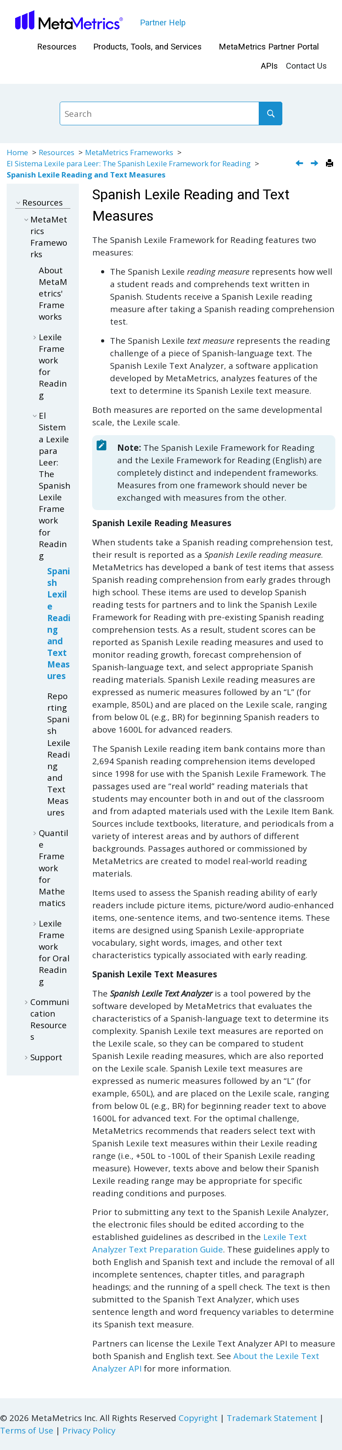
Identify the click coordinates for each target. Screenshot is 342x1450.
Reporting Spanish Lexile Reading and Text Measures (58, 754)
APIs (269, 66)
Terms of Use (26, 1430)
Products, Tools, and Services (147, 47)
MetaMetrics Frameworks (129, 152)
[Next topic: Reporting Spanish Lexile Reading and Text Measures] (315, 163)
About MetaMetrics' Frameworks (53, 293)
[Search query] (171, 113)
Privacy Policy (88, 1430)
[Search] (270, 113)
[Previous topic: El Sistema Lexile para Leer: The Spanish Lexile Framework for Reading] (300, 163)
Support (46, 1057)
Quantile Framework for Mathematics (53, 867)
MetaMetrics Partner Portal (269, 47)
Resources (57, 47)
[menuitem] (56, 47)
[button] (18, 202)
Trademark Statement (272, 1417)
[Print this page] (331, 164)
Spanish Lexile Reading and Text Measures (86, 174)
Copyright (198, 1417)
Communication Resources (49, 1019)
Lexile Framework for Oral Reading (54, 952)
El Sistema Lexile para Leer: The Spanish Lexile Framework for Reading (129, 163)
